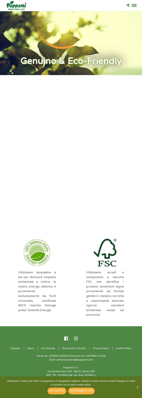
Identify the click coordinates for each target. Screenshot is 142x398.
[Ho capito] (137, 387)
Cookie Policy (123, 348)
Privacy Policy (101, 348)
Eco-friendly (48, 348)
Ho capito (57, 390)
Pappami (15, 348)
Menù (30, 348)
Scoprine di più (81, 390)
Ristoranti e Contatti (74, 348)
